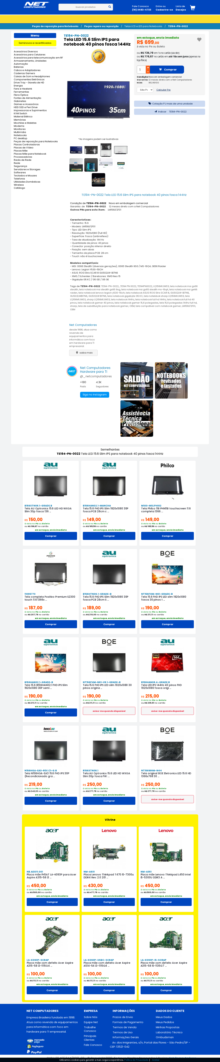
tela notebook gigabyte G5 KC (125, 296)
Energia (18, 86)
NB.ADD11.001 (35, 871)
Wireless (19, 185)
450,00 (36, 886)
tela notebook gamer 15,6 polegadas (136, 302)
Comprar (168, 69)
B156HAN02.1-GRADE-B (39, 682)
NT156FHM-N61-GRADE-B (157, 593)
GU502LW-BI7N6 (179, 292)
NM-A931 (89, 871)
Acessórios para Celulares (29, 55)
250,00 (92, 784)
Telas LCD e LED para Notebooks (143, 26)
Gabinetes (20, 101)
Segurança (20, 166)
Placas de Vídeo (23, 148)
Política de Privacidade (136, 1059)
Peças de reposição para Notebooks (55, 26)
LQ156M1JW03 (161, 286)
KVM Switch (20, 113)
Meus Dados (164, 1017)
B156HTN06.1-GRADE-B (97, 593)
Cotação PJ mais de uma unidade (170, 103)
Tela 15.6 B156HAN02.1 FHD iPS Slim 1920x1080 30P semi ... (46, 686)
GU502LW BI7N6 (97, 296)
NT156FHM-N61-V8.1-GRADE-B (102, 682)
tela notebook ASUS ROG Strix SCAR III (147, 292)
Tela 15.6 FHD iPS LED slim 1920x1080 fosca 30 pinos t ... (163, 598)
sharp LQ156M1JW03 (98, 299)
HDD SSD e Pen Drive (26, 107)
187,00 (33, 608)
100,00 (36, 974)
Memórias (20, 120)
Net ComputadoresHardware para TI (95, 370)
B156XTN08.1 (90, 770)
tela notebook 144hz (122, 299)
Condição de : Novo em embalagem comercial (109, 203)
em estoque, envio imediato (158, 38)
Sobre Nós (90, 1017)
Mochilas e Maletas (25, 123)
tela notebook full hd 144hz (150, 299)
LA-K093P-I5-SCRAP (153, 960)
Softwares (20, 172)
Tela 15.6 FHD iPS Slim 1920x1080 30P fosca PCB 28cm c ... (105, 510)
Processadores (23, 157)
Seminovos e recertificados (35, 43)
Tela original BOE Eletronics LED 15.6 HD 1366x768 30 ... (166, 775)
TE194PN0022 (144, 286)
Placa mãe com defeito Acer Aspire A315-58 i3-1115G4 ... (50, 964)
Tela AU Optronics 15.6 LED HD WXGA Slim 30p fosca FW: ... (106, 775)
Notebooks (20, 135)
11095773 (30, 593)
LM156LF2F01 (188, 306)
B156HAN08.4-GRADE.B (155, 682)
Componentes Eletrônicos (29, 79)
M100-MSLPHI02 (151, 505)
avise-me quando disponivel (109, 711)
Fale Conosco (93, 1045)
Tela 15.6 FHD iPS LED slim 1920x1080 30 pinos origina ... (107, 686)
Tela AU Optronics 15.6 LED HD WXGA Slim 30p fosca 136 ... (48, 510)
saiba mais (83, 352)
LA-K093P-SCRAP (38, 960)
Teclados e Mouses (25, 176)
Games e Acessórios (26, 104)
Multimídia (20, 132)
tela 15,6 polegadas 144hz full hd (178, 302)
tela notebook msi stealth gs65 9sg (99, 289)
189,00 (92, 608)
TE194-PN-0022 (178, 26)
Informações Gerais (126, 1037)
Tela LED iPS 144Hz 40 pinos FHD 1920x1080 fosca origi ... (161, 686)
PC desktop (20, 138)
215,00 (150, 696)
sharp (73, 306)
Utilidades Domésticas (27, 182)
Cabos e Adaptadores (27, 70)
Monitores (20, 129)
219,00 (33, 784)
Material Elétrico (23, 117)
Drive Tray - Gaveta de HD (29, 83)
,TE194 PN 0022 (128, 286)
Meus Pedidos (165, 1022)
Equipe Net (91, 1022)
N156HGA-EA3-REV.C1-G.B (41, 770)
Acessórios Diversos (26, 52)
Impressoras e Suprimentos (30, 110)
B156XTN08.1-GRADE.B (38, 505)
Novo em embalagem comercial (165, 76)
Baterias (19, 67)
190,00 (150, 608)
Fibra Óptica (21, 95)
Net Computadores (83, 325)
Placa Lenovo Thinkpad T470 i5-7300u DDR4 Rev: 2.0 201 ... (109, 876)
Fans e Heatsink (23, 89)
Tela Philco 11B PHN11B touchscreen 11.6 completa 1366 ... (166, 510)
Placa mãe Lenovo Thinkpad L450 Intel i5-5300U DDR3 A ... (166, 876)
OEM (132, 306)
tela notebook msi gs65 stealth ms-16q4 (144, 289)
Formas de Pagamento (128, 1022)
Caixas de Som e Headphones (32, 76)
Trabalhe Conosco (90, 1029)
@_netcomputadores (96, 376)
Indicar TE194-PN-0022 (170, 111)
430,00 (93, 886)
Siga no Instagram (94, 395)
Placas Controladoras (27, 145)
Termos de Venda (124, 1027)
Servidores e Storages (27, 169)
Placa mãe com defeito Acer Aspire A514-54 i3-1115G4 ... (107, 964)
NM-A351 (146, 871)
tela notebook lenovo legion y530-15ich (101, 292)
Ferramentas (21, 92)
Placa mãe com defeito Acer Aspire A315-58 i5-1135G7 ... (164, 964)
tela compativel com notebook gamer (158, 306)
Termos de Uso (123, 1032)
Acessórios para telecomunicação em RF (35, 58)
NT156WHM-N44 (151, 770)
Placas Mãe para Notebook (30, 154)
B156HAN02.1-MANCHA (97, 505)
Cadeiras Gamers (24, 73)
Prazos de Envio (123, 1017)
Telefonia (19, 179)
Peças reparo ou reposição (101, 26)
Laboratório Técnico (169, 1032)
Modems (19, 126)
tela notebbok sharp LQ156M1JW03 (164, 296)
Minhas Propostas (167, 1027)
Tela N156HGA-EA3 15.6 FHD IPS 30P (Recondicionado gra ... (47, 775)
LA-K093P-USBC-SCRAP (99, 960)
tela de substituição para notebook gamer (103, 306)
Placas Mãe (21, 151)
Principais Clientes (90, 1038)
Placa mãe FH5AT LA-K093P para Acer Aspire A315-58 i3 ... (51, 876)
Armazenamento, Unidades (30, 61)
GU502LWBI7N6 (78, 296)
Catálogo (19, 188)
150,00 (34, 519)
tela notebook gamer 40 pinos (96, 302)
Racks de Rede (22, 160)
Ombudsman (165, 1037)
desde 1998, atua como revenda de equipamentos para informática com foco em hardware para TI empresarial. (83, 338)
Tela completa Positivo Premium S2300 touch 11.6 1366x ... (50, 598)
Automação (21, 64)
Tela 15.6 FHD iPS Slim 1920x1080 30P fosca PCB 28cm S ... (105, 598)
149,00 (92, 519)
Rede (17, 163)
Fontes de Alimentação (27, 98)
